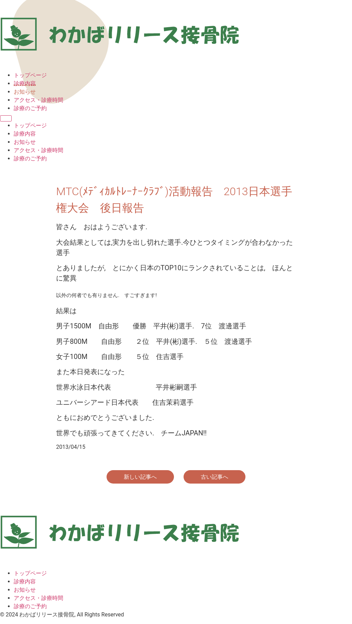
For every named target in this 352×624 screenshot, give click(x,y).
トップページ (30, 75)
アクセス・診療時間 (38, 100)
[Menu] (6, 118)
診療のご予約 (30, 108)
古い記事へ (214, 477)
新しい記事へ (140, 477)
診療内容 (25, 83)
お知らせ (25, 91)
